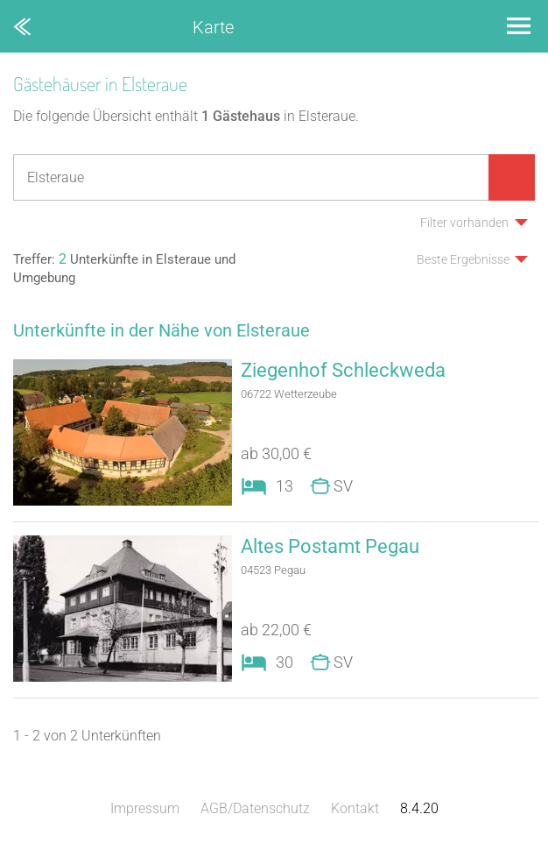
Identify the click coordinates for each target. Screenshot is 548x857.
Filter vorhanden (464, 223)
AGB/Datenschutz (255, 808)
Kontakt (355, 808)
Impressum (144, 808)
